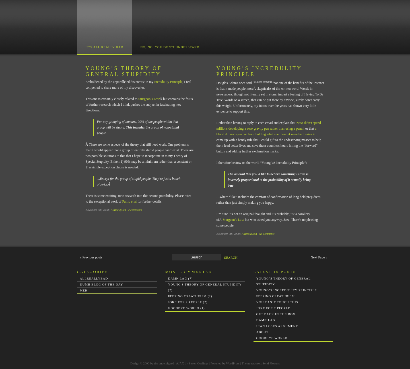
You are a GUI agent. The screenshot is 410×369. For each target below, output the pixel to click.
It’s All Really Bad (104, 47)
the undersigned (164, 363)
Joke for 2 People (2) (188, 302)
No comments (267, 233)
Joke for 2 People (273, 308)
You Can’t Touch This (277, 302)
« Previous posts (91, 257)
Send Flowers (271, 363)
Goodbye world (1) (186, 308)
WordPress (233, 363)
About (262, 332)
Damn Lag (265, 320)
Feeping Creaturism (275, 296)
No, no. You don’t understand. (170, 47)
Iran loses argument (277, 326)
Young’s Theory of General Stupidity (124, 71)
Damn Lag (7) (180, 278)
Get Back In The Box (276, 314)
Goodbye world (272, 338)
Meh (84, 290)
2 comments (135, 209)
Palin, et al (129, 201)
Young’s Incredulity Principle (286, 290)
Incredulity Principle (168, 82)
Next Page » (319, 257)
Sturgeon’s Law (149, 99)
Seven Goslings (198, 363)
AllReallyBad (118, 209)
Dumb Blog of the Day (101, 284)
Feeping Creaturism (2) (190, 296)
